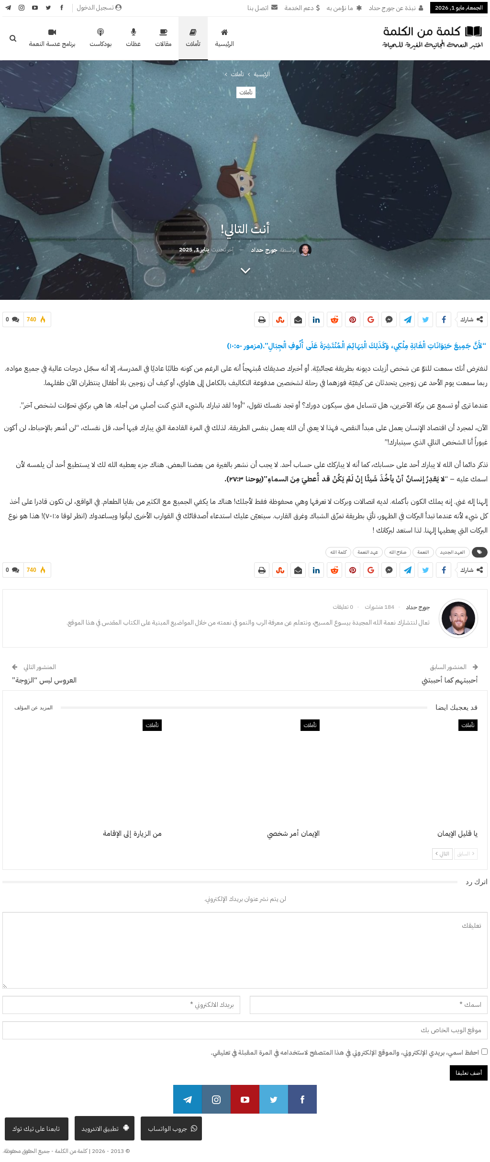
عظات (133, 38)
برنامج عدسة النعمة (52, 38)
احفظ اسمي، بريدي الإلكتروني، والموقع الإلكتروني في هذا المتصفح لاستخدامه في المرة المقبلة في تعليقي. (345, 1048)
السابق (465, 850)
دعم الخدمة (302, 7)
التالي (442, 850)
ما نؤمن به (344, 7)
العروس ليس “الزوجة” (44, 676)
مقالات (163, 38)
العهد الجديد (452, 550)
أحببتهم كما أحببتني (450, 676)
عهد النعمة (367, 550)
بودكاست (100, 38)
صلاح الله (397, 550)
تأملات (193, 38)
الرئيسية (224, 38)
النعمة (423, 550)
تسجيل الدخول (99, 7)
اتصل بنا (262, 7)
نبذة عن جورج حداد (396, 7)
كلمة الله (338, 550)
